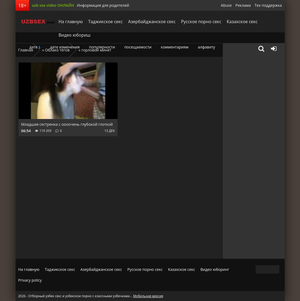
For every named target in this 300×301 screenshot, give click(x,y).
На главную (71, 21)
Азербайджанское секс (151, 21)
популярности (102, 47)
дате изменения (65, 47)
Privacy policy (30, 280)
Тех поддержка (268, 5)
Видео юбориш (75, 35)
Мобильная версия (148, 296)
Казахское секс (242, 21)
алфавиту (206, 47)
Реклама (243, 5)
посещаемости (137, 47)
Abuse (226, 5)
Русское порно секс (201, 21)
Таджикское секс (105, 21)
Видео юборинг (214, 269)
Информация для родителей (103, 5)
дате (33, 47)
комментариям (175, 47)
